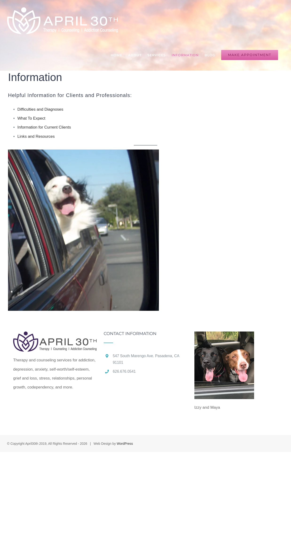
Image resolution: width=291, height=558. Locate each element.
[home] (55, 336)
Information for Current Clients (44, 127)
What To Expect (31, 118)
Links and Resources (36, 136)
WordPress (125, 443)
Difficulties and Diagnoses (40, 109)
